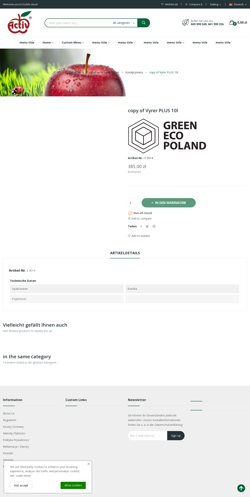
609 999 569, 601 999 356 (207, 24)
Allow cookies (73, 485)
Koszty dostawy (13, 427)
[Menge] (134, 202)
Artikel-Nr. (17, 270)
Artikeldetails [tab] (125, 253)
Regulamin (9, 420)
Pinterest (154, 226)
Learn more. (23, 475)
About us (9, 413)
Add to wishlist (139, 236)
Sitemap (8, 460)
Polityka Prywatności (16, 440)
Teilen (141, 226)
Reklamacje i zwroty (16, 446)
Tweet (147, 226)
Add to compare (140, 218)
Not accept (21, 485)
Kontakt (8, 453)
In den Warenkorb (171, 203)
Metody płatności (14, 433)
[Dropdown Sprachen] (238, 4)
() (169, 4)
